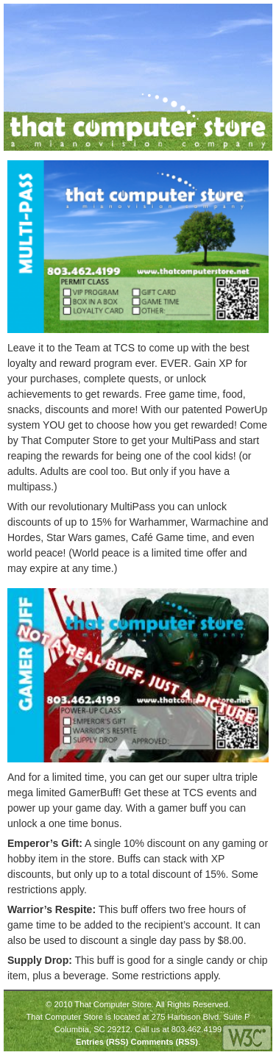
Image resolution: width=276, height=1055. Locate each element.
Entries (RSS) (102, 1041)
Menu (17, 17)
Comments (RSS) (164, 1041)
